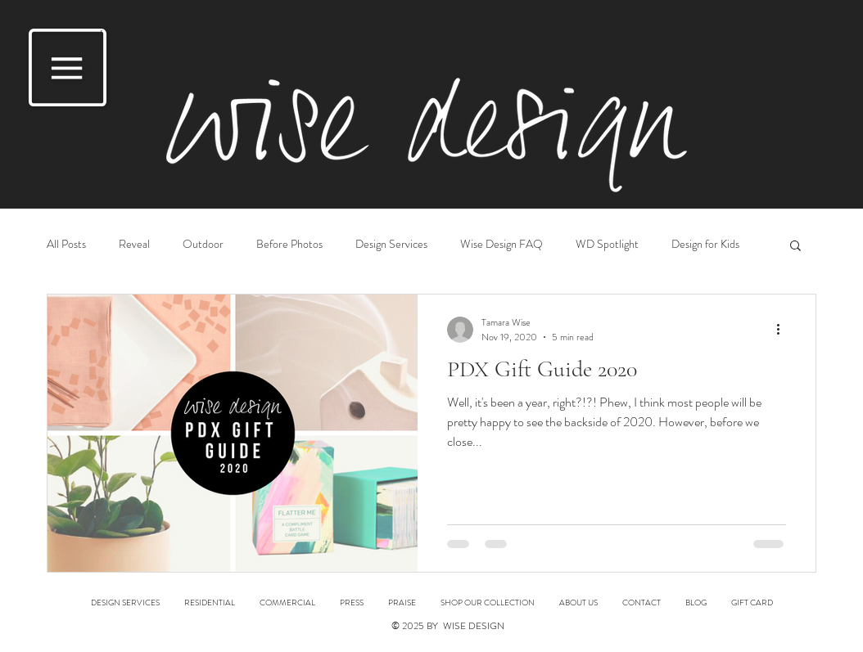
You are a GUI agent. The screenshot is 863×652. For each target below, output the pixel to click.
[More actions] (783, 329)
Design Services (391, 244)
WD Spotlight (607, 244)
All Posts (66, 244)
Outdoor (203, 244)
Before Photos (289, 244)
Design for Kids (705, 244)
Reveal (134, 244)
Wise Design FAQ (501, 244)
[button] (67, 67)
